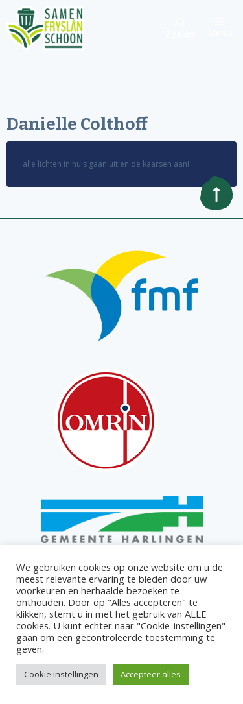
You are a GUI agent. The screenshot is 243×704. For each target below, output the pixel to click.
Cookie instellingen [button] (61, 674)
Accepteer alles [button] (151, 674)
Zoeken (181, 29)
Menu (219, 28)
